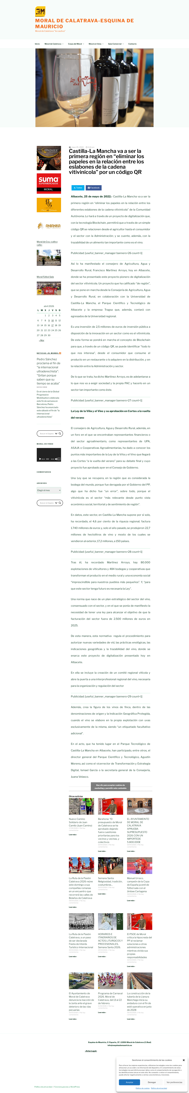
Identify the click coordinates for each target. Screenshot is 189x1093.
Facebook (94, 188)
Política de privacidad (159, 1088)
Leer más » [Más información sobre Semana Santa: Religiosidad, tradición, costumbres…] (102, 894)
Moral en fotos (96, 44)
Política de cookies (143, 1088)
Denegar (152, 1082)
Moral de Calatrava (54, 44)
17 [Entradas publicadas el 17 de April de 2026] (52, 325)
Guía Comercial (116, 44)
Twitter (79, 188)
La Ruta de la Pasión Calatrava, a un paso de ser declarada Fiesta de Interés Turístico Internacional (81, 941)
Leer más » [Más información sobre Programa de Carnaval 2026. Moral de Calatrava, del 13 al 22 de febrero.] (102, 1012)
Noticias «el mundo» (48, 353)
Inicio (37, 44)
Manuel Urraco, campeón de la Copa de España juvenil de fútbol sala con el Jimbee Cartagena (138, 885)
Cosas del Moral (76, 44)
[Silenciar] (56, 459)
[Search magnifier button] (60, 433)
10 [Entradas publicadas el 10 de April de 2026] (52, 320)
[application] (49, 455)
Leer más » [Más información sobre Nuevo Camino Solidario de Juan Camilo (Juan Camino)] (73, 835)
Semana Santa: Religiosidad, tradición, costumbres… (110, 881)
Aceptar (129, 1082)
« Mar (41, 340)
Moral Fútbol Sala (45, 277)
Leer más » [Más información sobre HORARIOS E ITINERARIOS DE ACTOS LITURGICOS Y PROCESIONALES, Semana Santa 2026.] (102, 956)
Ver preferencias (174, 1082)
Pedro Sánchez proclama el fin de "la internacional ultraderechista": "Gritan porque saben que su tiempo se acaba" (48, 371)
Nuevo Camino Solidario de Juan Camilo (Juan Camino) (80, 822)
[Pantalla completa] (59, 459)
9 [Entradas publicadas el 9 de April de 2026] (49, 320)
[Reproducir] (40, 459)
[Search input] (47, 433)
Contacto (132, 44)
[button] (183, 1060)
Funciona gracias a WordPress (67, 1087)
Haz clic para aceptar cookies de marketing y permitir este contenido (110, 786)
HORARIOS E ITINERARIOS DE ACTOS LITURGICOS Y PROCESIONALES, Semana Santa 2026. (110, 941)
